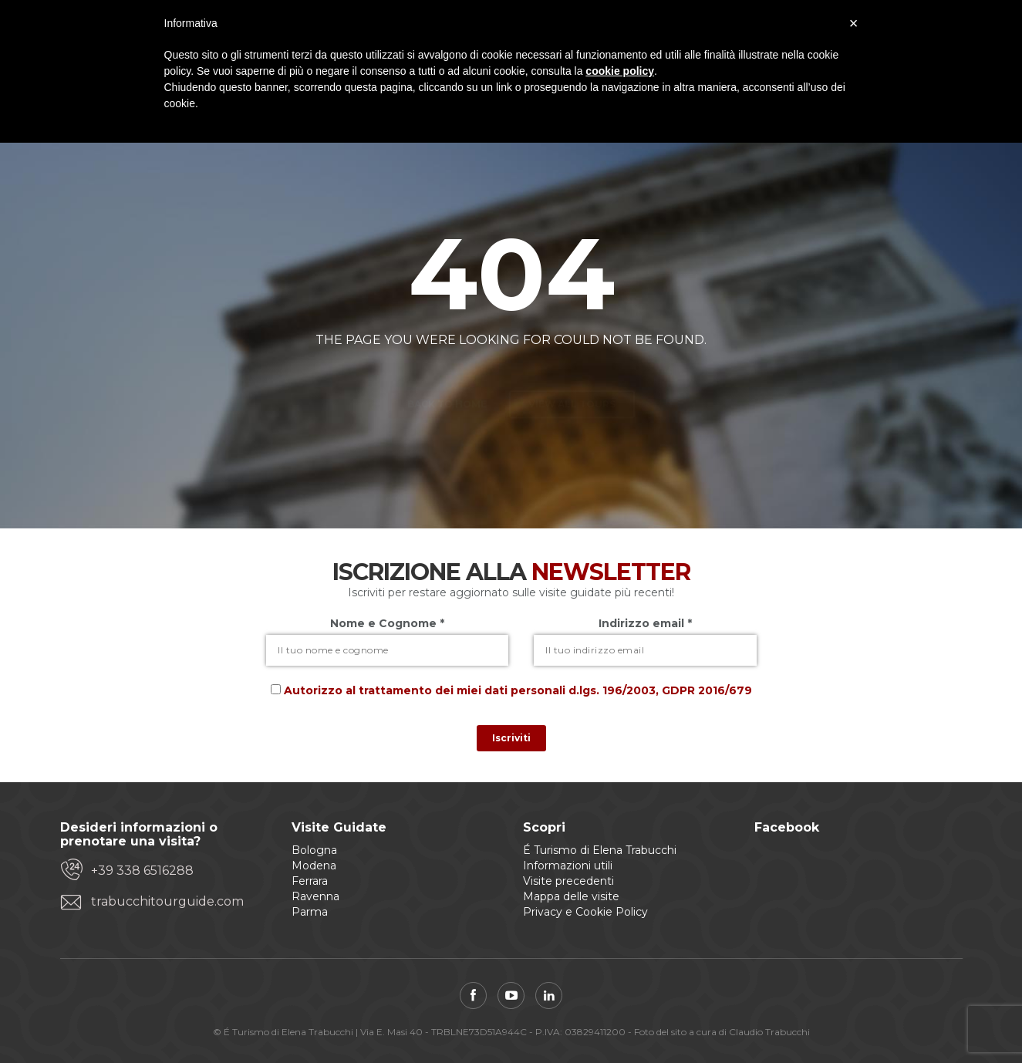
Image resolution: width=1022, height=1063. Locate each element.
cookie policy (619, 71)
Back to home (447, 377)
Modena (314, 865)
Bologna (314, 850)
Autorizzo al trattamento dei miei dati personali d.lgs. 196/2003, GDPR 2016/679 (518, 690)
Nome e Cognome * (387, 623)
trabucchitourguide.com (167, 901)
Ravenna (315, 896)
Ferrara (310, 881)
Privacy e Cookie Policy (585, 912)
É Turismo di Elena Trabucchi (599, 850)
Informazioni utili (567, 865)
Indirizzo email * (645, 623)
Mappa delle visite (571, 896)
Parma (310, 912)
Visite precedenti (568, 881)
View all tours (572, 377)
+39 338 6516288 (142, 870)
